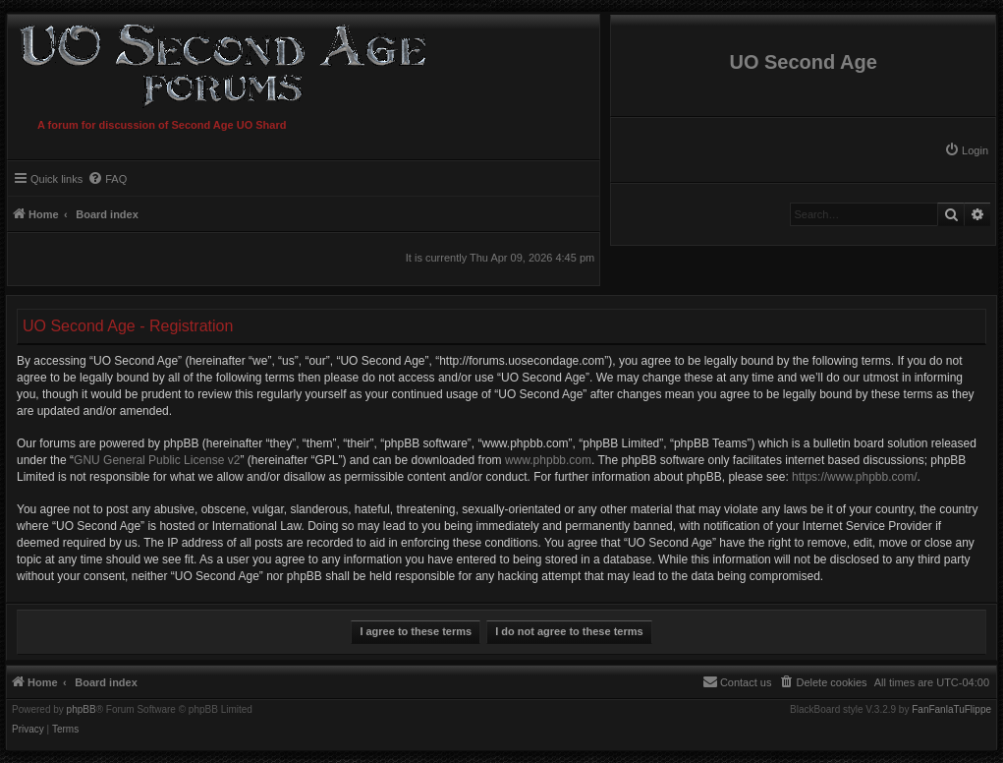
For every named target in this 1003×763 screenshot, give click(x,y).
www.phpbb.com (548, 460)
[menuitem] (966, 150)
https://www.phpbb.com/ (854, 477)
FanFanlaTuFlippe (951, 710)
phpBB (81, 710)
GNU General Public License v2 (157, 460)
